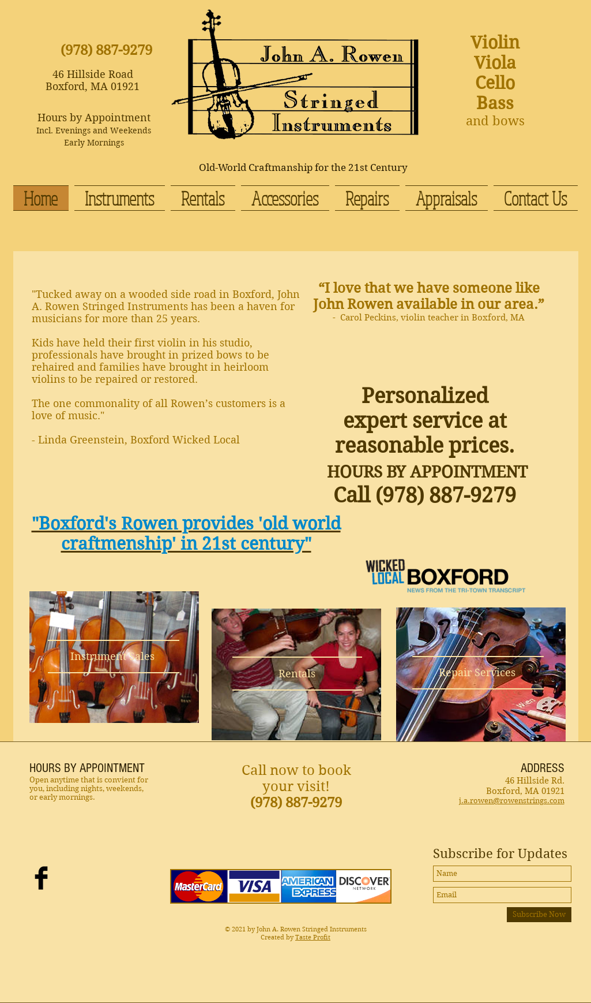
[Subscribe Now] (539, 914)
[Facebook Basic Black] (41, 878)
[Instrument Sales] (113, 656)
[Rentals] (297, 673)
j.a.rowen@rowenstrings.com (511, 800)
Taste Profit (312, 937)
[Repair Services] (477, 672)
